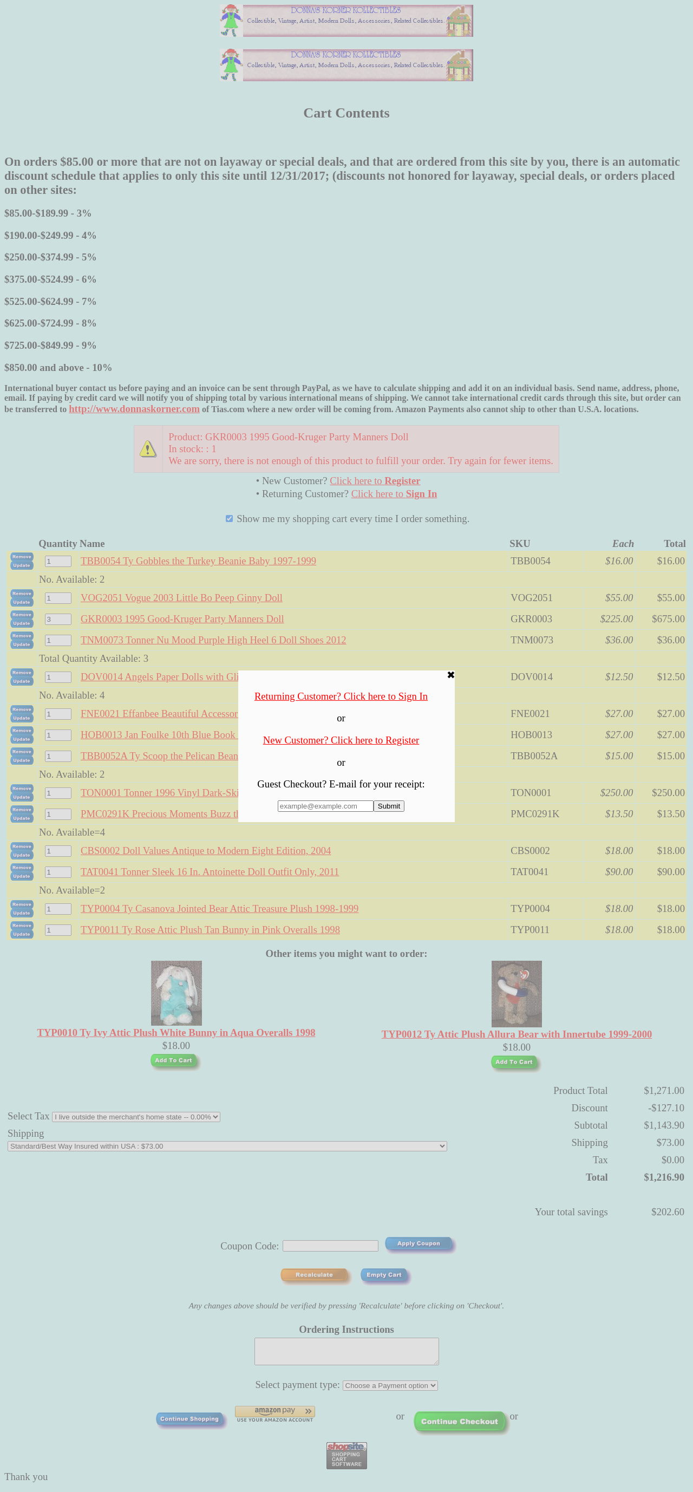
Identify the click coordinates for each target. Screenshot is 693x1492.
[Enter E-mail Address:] (326, 806)
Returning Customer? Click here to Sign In (341, 696)
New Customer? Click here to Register (341, 740)
